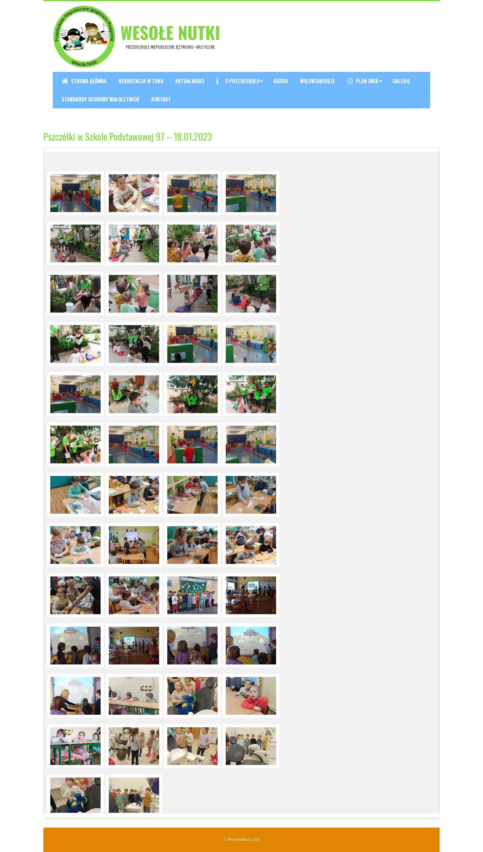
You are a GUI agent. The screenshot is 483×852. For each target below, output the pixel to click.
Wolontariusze (317, 81)
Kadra (281, 81)
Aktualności (189, 81)
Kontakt (161, 99)
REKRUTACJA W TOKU (141, 81)
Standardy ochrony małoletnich (100, 99)
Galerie (401, 81)
